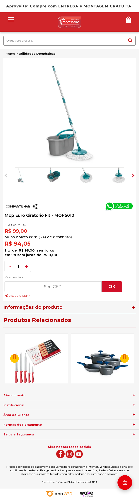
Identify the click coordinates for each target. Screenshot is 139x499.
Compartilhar (18, 206)
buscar (130, 40)
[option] (21, 175)
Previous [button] (6, 175)
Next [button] (132, 175)
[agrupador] (134, 395)
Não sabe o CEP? (63, 294)
